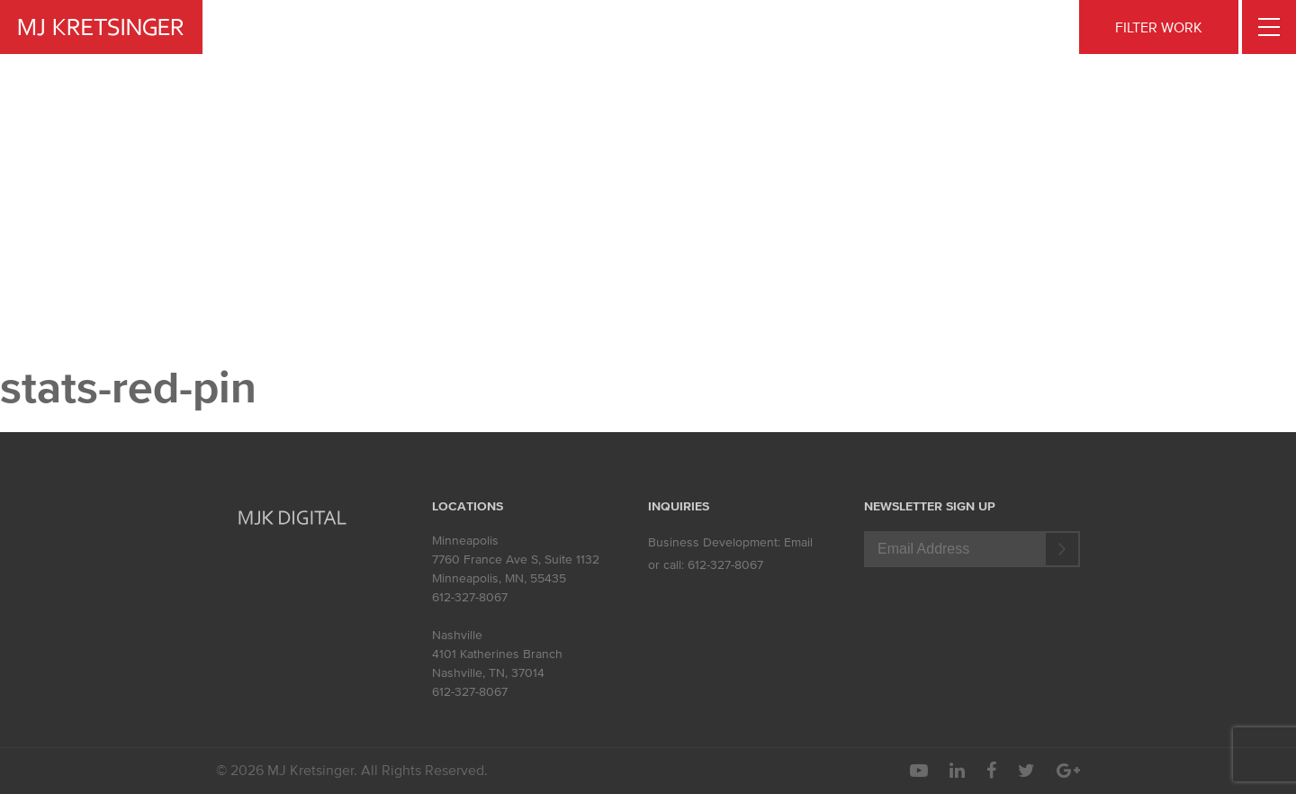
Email (798, 542)
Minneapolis (465, 540)
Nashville (457, 635)
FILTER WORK (1158, 27)
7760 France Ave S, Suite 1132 (515, 559)
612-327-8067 (470, 597)
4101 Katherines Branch (497, 654)
